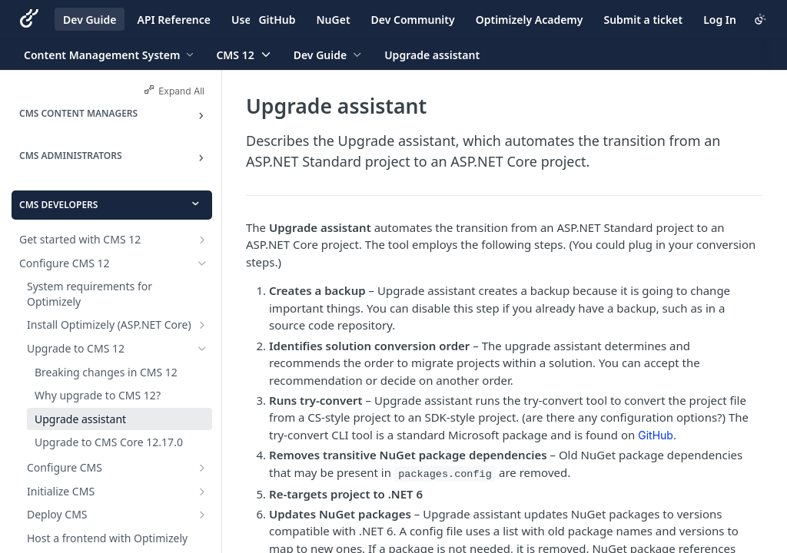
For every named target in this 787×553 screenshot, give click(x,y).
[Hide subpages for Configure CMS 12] (202, 263)
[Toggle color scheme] (760, 19)
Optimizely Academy (529, 19)
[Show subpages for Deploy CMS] (202, 514)
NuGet (333, 19)
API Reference (174, 19)
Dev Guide (89, 19)
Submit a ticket (642, 19)
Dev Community (413, 19)
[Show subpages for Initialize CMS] (202, 491)
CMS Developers (58, 204)
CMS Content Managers (78, 113)
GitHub (276, 19)
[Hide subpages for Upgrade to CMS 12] (202, 349)
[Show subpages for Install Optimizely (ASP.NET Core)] (202, 325)
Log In (719, 19)
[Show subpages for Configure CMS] (202, 468)
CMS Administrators (70, 155)
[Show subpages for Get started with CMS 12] (202, 239)
